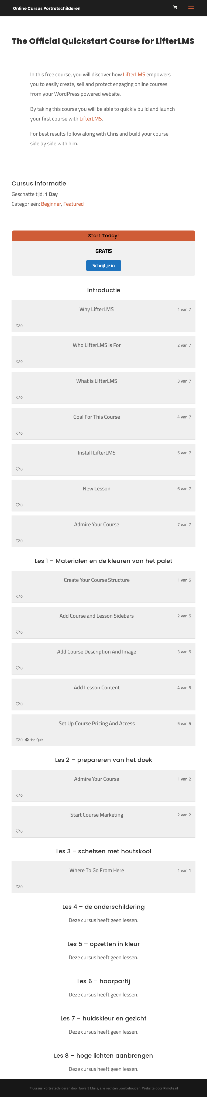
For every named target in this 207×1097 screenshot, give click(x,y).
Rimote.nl (170, 1088)
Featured (73, 204)
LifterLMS (134, 74)
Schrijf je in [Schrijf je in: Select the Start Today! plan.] (103, 265)
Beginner (51, 204)
